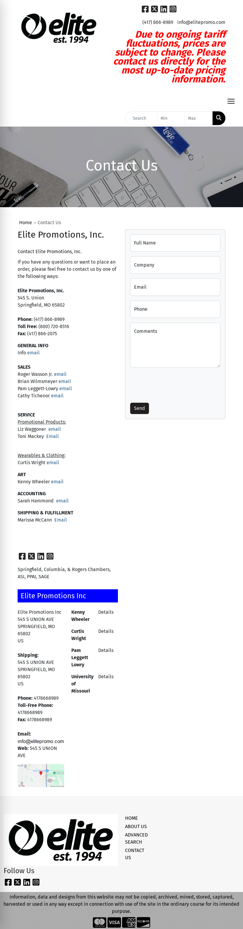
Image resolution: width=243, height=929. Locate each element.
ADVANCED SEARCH (136, 838)
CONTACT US (134, 854)
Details (105, 612)
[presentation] (175, 384)
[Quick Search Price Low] (171, 118)
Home (25, 222)
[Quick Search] (141, 118)
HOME (131, 818)
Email (52, 436)
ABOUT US (136, 826)
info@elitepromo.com (201, 22)
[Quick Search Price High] (199, 118)
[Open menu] (231, 101)
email (33, 353)
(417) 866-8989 (157, 22)
